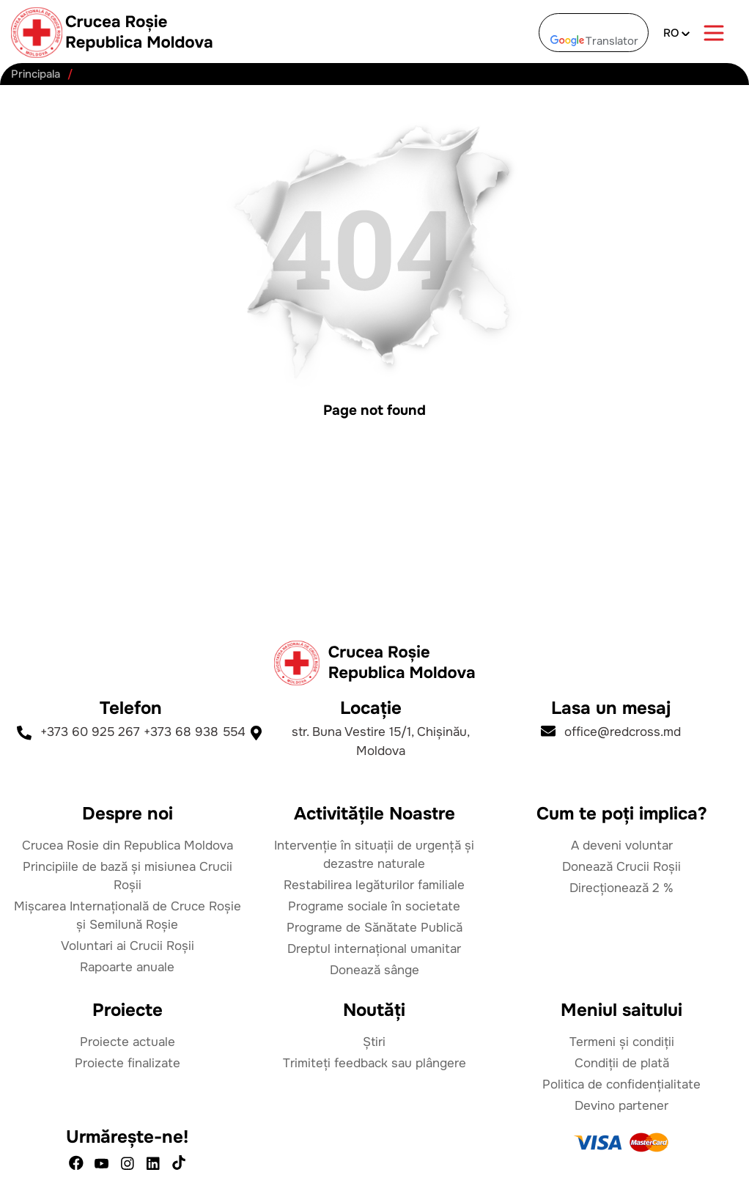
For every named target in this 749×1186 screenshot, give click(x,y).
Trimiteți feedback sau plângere (374, 1063)
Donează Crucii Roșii (621, 866)
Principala (35, 74)
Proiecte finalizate (127, 1063)
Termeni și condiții (621, 1042)
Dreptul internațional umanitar (374, 949)
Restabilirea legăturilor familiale (374, 885)
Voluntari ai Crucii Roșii (127, 946)
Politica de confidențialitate (621, 1084)
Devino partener (621, 1105)
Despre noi (127, 814)
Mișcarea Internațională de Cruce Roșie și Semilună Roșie (127, 915)
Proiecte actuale (127, 1042)
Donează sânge (374, 970)
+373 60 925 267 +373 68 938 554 (131, 732)
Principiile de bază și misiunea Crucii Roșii (127, 876)
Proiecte (127, 1010)
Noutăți (374, 1010)
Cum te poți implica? (621, 814)
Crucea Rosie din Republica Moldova (127, 845)
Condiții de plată (622, 1063)
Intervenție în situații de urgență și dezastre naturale (374, 855)
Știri (374, 1042)
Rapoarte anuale (127, 967)
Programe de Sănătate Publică (374, 927)
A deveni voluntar (622, 845)
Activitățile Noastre (374, 814)
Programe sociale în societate (374, 906)
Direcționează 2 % (621, 888)
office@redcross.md (611, 732)
